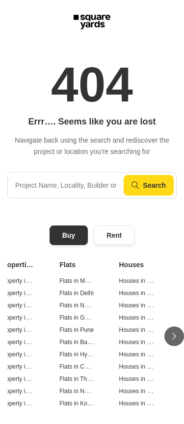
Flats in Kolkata (79, 403)
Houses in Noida (140, 305)
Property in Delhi (22, 293)
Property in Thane (23, 378)
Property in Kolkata (25, 403)
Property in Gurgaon (26, 317)
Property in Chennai (26, 366)
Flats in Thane (78, 378)
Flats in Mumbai (80, 280)
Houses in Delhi (139, 293)
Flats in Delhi (76, 293)
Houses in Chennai (144, 366)
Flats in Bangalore (83, 342)
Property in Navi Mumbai (32, 391)
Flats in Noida (77, 305)
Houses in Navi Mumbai (150, 391)
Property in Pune (22, 329)
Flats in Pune (76, 329)
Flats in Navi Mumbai (86, 391)
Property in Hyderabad (29, 354)
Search (148, 185)
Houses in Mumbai (143, 280)
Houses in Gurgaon (144, 317)
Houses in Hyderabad (147, 354)
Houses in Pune (140, 329)
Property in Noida (23, 305)
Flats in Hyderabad (84, 354)
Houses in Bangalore (146, 342)
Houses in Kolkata (143, 403)
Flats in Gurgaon (81, 317)
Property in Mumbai (25, 280)
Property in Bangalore (28, 342)
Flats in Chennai (80, 366)
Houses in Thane (141, 378)
